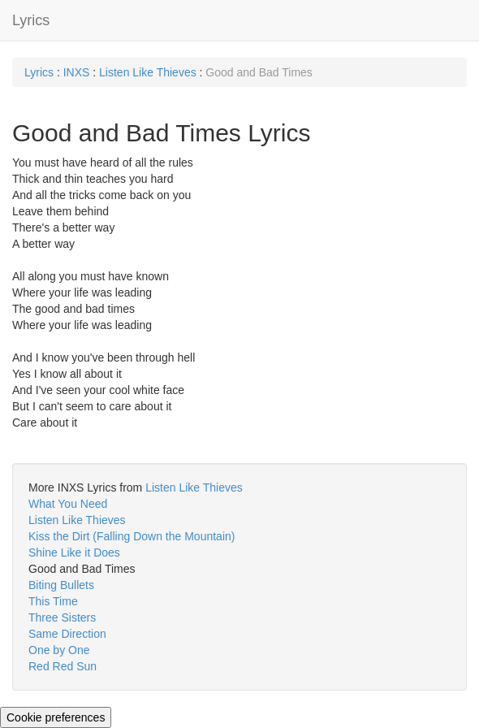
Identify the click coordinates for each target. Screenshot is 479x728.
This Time (53, 601)
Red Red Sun (62, 666)
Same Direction (67, 633)
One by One (59, 650)
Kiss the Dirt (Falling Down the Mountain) (131, 536)
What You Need (67, 503)
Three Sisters (62, 617)
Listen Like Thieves (147, 72)
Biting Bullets (61, 585)
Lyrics (31, 20)
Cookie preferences (55, 717)
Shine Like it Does (74, 552)
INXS (76, 72)
